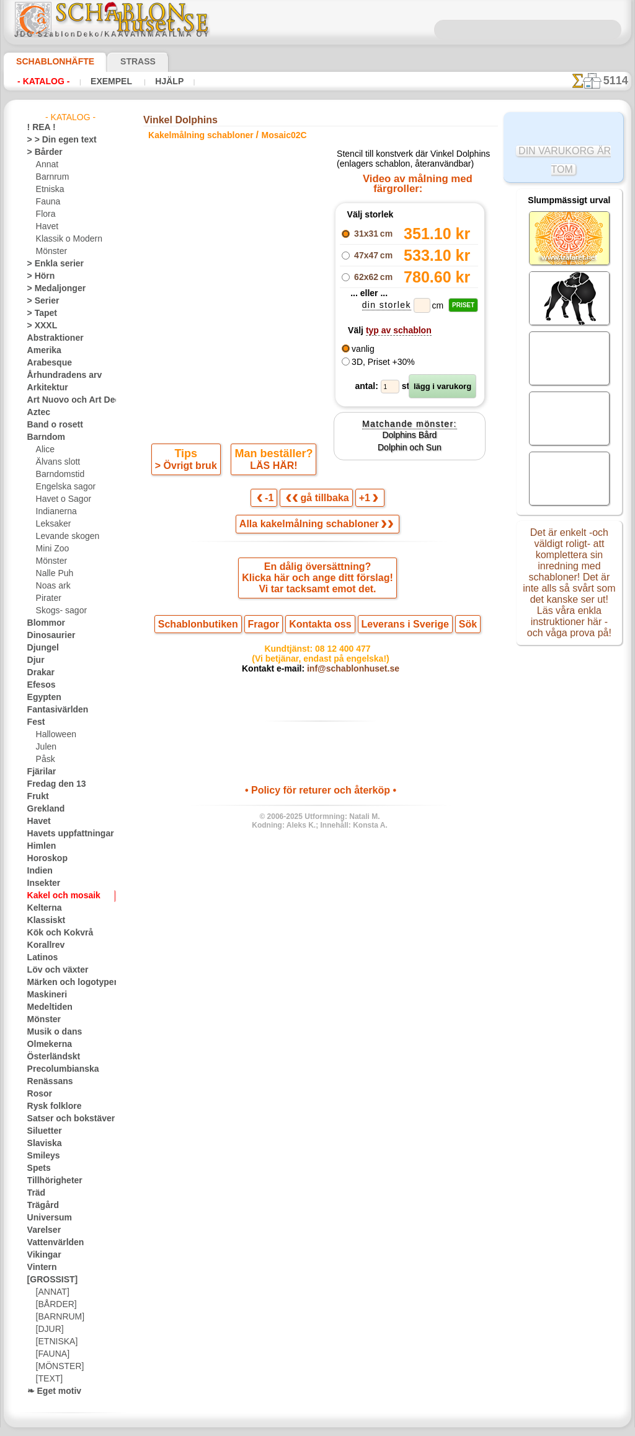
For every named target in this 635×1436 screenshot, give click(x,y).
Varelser (41, 1230)
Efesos (38, 685)
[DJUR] (48, 1329)
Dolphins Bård (409, 449)
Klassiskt (42, 920)
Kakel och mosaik (56, 895)
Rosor (37, 1094)
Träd (34, 1193)
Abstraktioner (51, 338)
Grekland (42, 809)
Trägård (40, 1205)
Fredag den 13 (50, 784)
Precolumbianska (56, 1069)
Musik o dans (50, 1032)
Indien (37, 871)
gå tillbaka (317, 501)
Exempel (111, 81)
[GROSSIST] (48, 1279)
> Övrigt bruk (188, 468)
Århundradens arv (58, 375)
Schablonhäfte (47, 61)
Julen (44, 747)
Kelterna (41, 908)
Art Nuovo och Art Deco (68, 400)
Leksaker (51, 524)
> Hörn (38, 276)
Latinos (40, 957)
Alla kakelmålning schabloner (316, 529)
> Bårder (41, 152)
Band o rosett (50, 425)
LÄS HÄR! (272, 468)
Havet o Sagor (60, 499)
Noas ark (51, 586)
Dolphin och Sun (409, 463)
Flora (45, 214)
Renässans (45, 1081)
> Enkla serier (49, 263)
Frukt (36, 796)
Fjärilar (39, 771)
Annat (46, 164)
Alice (44, 449)
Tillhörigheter (49, 1180)
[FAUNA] (51, 1354)
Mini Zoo (51, 548)
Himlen (39, 846)
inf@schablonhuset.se (347, 680)
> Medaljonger (51, 288)
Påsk (44, 759)
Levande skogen (63, 536)
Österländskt (49, 1056)
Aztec (37, 412)
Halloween (53, 734)
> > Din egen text (54, 140)
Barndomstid (58, 474)
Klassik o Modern (65, 239)
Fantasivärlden (53, 710)
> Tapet (39, 313)
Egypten (41, 697)
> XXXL (39, 325)
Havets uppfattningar (64, 833)
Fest (34, 722)
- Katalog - (43, 81)
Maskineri (44, 994)
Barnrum (51, 177)
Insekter (41, 883)
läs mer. (396, 1426)
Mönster (51, 251)
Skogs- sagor (57, 610)
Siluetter (41, 1131)
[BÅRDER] (54, 1304)
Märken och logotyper (64, 982)
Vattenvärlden (51, 1242)
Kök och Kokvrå (54, 933)
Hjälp (166, 81)
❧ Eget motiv (50, 1391)
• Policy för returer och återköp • (320, 804)
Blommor (42, 623)
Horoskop (44, 858)
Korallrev (42, 945)
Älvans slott (56, 462)
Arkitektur (44, 387)
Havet (46, 226)
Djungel (40, 648)
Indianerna (54, 511)
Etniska (48, 189)
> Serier (39, 301)
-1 (271, 501)
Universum (45, 1218)
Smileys (40, 1156)
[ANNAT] (51, 1292)
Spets (37, 1168)
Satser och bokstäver (63, 1118)
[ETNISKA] (54, 1341)
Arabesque (45, 363)
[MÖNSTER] (57, 1366)
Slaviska (41, 1143)
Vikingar (41, 1255)
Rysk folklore (49, 1106)
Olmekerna (45, 1044)
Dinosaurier (47, 635)
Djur (34, 660)
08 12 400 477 (342, 658)
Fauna (47, 202)
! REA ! (38, 127)
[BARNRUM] (58, 1317)
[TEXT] (47, 1379)
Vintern (40, 1267)
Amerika (41, 350)
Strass (118, 61)
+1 (363, 501)
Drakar (39, 672)
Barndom (43, 437)
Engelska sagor (61, 487)
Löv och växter (52, 970)
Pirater (48, 598)
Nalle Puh (52, 573)
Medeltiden (46, 1007)
